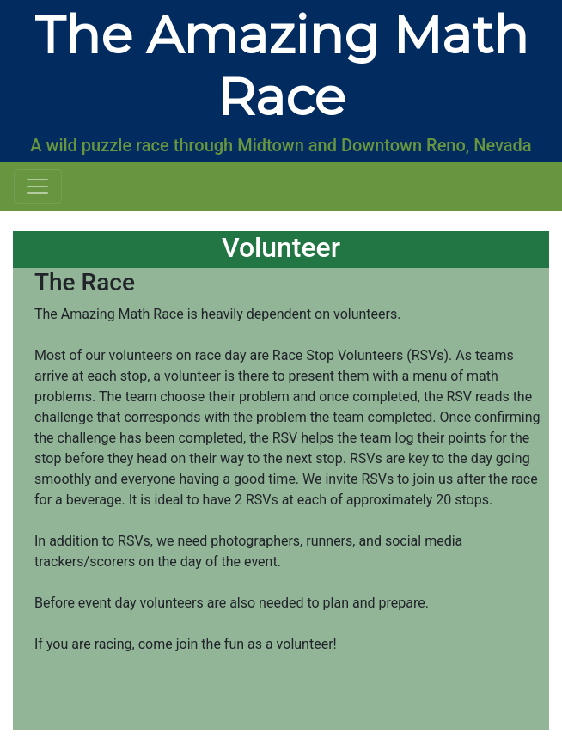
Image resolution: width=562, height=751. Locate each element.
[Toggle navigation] (38, 186)
